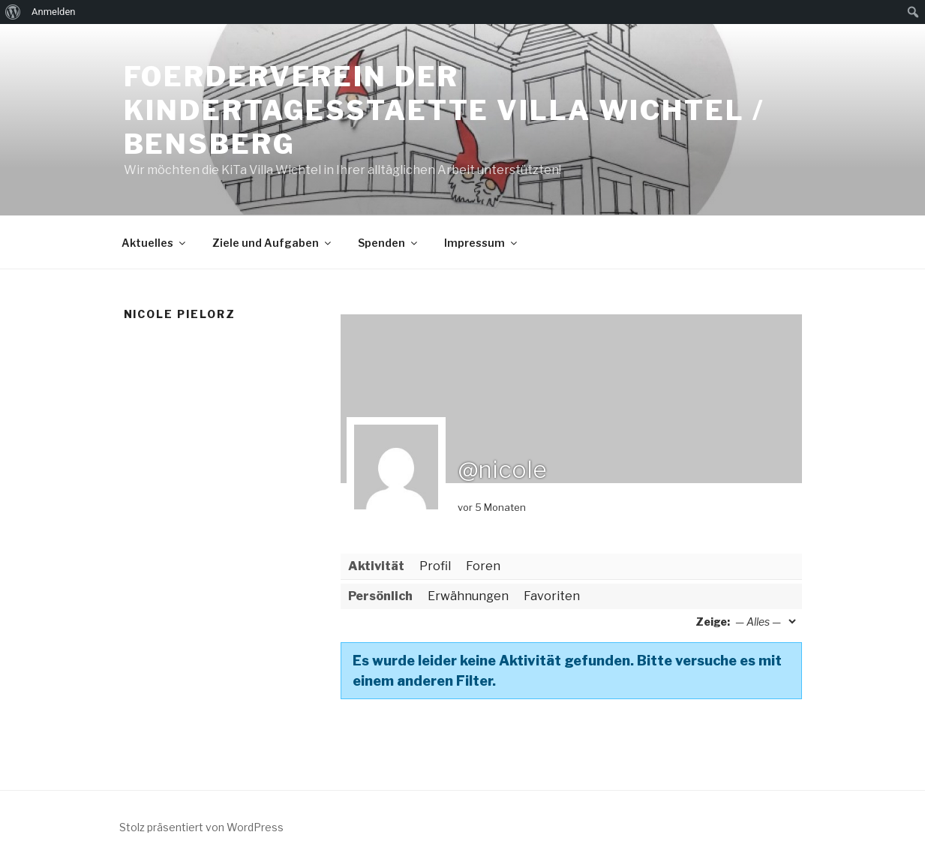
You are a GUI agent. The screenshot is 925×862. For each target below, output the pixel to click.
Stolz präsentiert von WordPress (201, 827)
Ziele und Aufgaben (272, 242)
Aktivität (376, 566)
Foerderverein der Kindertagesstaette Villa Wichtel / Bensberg (444, 110)
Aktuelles (155, 242)
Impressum (481, 242)
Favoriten (552, 596)
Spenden (388, 242)
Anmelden (54, 11)
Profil (435, 566)
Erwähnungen (468, 596)
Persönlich (380, 596)
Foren (483, 566)
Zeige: (712, 621)
